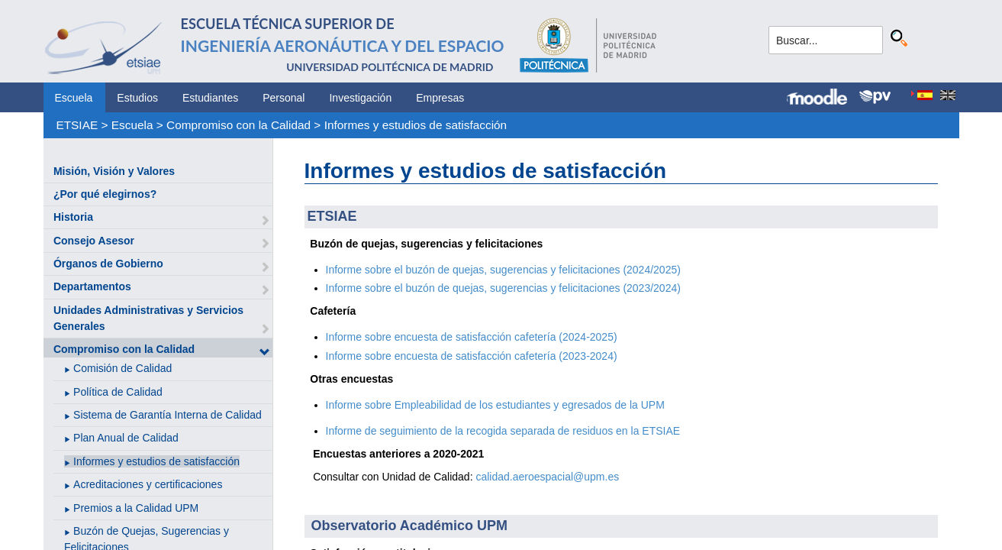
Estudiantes (210, 98)
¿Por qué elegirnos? (104, 194)
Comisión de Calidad (122, 368)
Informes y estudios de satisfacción (415, 124)
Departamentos (92, 286)
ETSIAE (77, 124)
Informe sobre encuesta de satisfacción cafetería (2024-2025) (471, 337)
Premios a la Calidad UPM (135, 508)
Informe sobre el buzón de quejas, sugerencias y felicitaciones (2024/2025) (503, 270)
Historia (73, 217)
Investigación (360, 98)
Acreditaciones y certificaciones (147, 484)
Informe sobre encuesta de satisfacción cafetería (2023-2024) (471, 356)
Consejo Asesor (93, 241)
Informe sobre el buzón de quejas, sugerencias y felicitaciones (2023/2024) (503, 288)
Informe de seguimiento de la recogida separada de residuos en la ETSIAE (503, 431)
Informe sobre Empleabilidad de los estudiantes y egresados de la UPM (495, 405)
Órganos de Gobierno (108, 263)
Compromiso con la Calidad (238, 124)
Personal (283, 98)
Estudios (137, 98)
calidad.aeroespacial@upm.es (547, 477)
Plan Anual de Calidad (126, 438)
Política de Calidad (118, 392)
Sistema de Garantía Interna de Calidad (167, 415)
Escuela (74, 98)
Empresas (440, 98)
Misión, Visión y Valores (114, 171)
